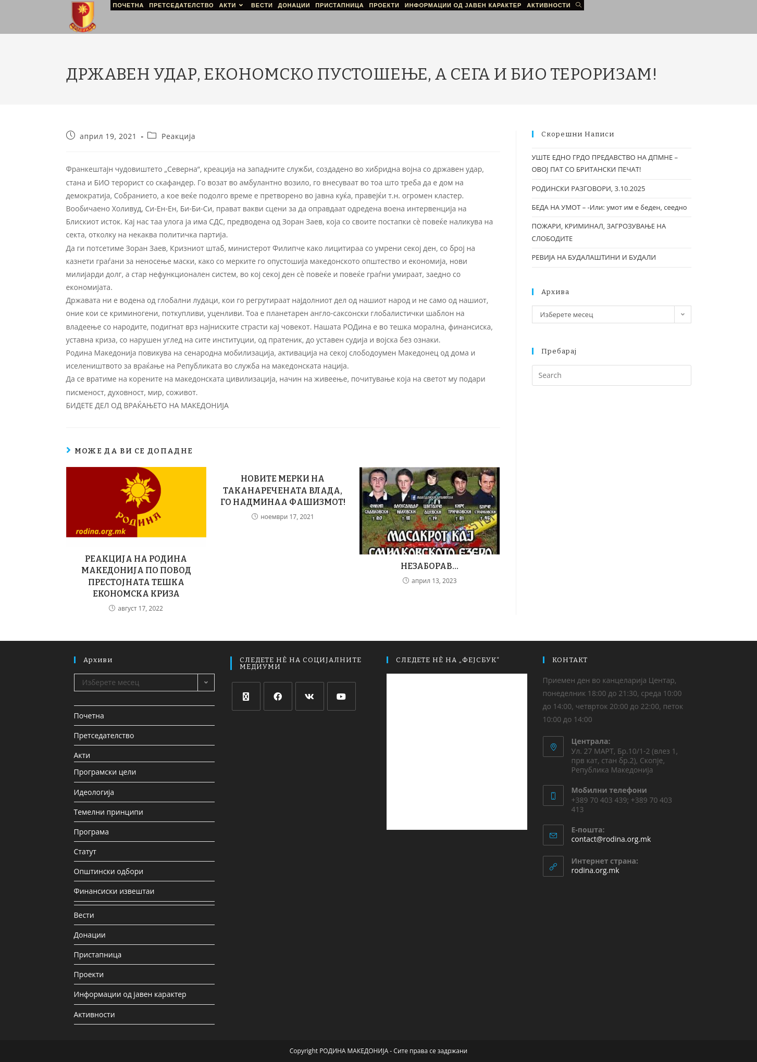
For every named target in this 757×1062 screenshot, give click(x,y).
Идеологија (94, 792)
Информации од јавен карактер (130, 994)
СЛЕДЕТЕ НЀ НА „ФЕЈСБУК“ (448, 660)
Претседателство (104, 735)
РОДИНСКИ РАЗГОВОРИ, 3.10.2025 (589, 188)
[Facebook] (278, 696)
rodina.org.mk (595, 870)
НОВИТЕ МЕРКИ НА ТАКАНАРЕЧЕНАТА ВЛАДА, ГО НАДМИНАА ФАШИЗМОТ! (282, 490)
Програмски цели (105, 772)
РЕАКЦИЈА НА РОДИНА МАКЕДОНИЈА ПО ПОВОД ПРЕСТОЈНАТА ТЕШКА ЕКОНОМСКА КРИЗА (136, 576)
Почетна (89, 715)
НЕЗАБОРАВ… (429, 566)
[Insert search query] (611, 375)
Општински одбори (109, 871)
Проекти (89, 974)
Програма (91, 832)
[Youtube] (341, 696)
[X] (246, 696)
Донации (90, 935)
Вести (84, 915)
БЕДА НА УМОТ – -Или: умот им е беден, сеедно (609, 207)
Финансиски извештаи (114, 891)
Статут (85, 851)
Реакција (178, 136)
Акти (82, 755)
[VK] (309, 696)
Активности (94, 1014)
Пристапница (98, 954)
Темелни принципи (108, 812)
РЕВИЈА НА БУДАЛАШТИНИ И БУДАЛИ (594, 257)
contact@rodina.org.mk (611, 839)
